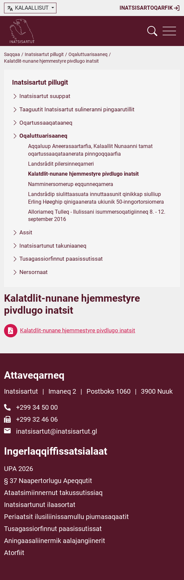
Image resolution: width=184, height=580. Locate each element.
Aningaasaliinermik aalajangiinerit (54, 541)
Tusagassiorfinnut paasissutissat (61, 258)
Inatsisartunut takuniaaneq (52, 245)
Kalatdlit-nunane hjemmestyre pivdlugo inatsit (83, 174)
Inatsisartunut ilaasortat (39, 505)
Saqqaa (12, 54)
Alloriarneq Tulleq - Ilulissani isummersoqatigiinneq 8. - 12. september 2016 (96, 215)
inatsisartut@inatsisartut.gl (56, 431)
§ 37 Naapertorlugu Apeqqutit (48, 481)
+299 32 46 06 (37, 419)
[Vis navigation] (169, 31)
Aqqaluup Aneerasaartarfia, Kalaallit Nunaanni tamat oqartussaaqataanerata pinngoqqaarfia (90, 150)
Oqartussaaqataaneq (45, 122)
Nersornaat (33, 272)
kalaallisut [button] (28, 8)
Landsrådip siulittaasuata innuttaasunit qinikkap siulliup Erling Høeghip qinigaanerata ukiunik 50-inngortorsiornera (96, 198)
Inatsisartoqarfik (150, 8)
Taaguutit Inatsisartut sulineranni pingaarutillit (77, 109)
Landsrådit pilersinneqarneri (61, 164)
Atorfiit (14, 553)
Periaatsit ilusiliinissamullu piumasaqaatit (66, 517)
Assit (25, 232)
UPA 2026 (18, 469)
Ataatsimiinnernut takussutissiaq (53, 493)
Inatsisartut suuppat (44, 96)
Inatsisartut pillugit (44, 54)
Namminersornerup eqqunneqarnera (70, 184)
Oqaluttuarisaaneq (88, 54)
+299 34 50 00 (37, 407)
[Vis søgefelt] (152, 31)
